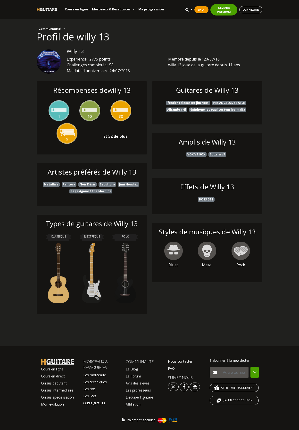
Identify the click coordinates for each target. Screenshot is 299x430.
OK (255, 372)
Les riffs (89, 389)
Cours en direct (53, 376)
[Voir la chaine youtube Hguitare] (195, 386)
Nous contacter (180, 361)
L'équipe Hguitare (139, 397)
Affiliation (133, 404)
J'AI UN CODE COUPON (234, 400)
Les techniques (95, 382)
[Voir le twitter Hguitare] (174, 386)
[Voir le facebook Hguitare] (184, 386)
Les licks (89, 396)
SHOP (201, 9)
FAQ (171, 368)
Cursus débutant (54, 383)
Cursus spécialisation (57, 397)
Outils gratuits (94, 403)
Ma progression (151, 9)
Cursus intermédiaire (57, 390)
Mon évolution (52, 404)
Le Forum (133, 376)
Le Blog (132, 369)
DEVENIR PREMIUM (224, 10)
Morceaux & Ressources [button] (113, 9)
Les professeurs (138, 390)
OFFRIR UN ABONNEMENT (234, 387)
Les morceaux (94, 375)
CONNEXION (250, 9)
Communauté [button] (52, 28)
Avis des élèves (138, 383)
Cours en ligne (76, 9)
